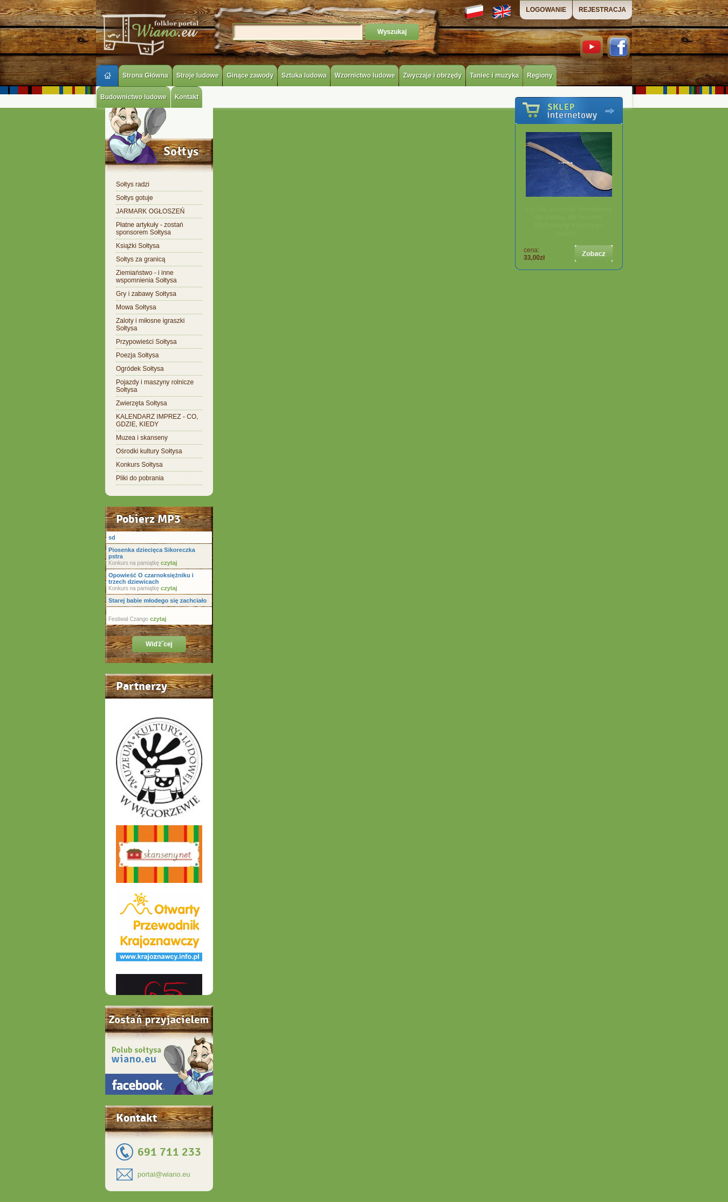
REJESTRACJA (602, 9)
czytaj (168, 562)
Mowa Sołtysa (136, 307)
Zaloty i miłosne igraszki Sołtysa (150, 324)
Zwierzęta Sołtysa (141, 403)
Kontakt (187, 97)
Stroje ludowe (197, 75)
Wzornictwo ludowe (364, 75)
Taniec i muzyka (494, 75)
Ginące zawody (249, 75)
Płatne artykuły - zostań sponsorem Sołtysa (149, 228)
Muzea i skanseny (142, 437)
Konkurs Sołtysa (139, 464)
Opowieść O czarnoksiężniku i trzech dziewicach (151, 578)
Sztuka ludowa (303, 75)
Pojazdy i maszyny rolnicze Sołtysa (155, 385)
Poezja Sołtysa (137, 355)
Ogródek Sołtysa (140, 368)
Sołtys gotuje (134, 198)
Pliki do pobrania (140, 478)
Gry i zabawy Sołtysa (146, 294)
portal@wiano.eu (164, 1174)
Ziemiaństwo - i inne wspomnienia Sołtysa (146, 276)
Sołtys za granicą (140, 259)
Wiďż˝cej (159, 644)
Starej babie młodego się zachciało (157, 600)
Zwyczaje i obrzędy (432, 75)
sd (111, 537)
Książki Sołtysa (138, 246)
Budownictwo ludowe (133, 97)
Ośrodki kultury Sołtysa (149, 451)
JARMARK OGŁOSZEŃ (150, 211)
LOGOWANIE (546, 9)
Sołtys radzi (132, 184)
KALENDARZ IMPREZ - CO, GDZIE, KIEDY (157, 420)
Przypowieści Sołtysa (146, 342)
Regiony (539, 75)
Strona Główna (145, 75)
